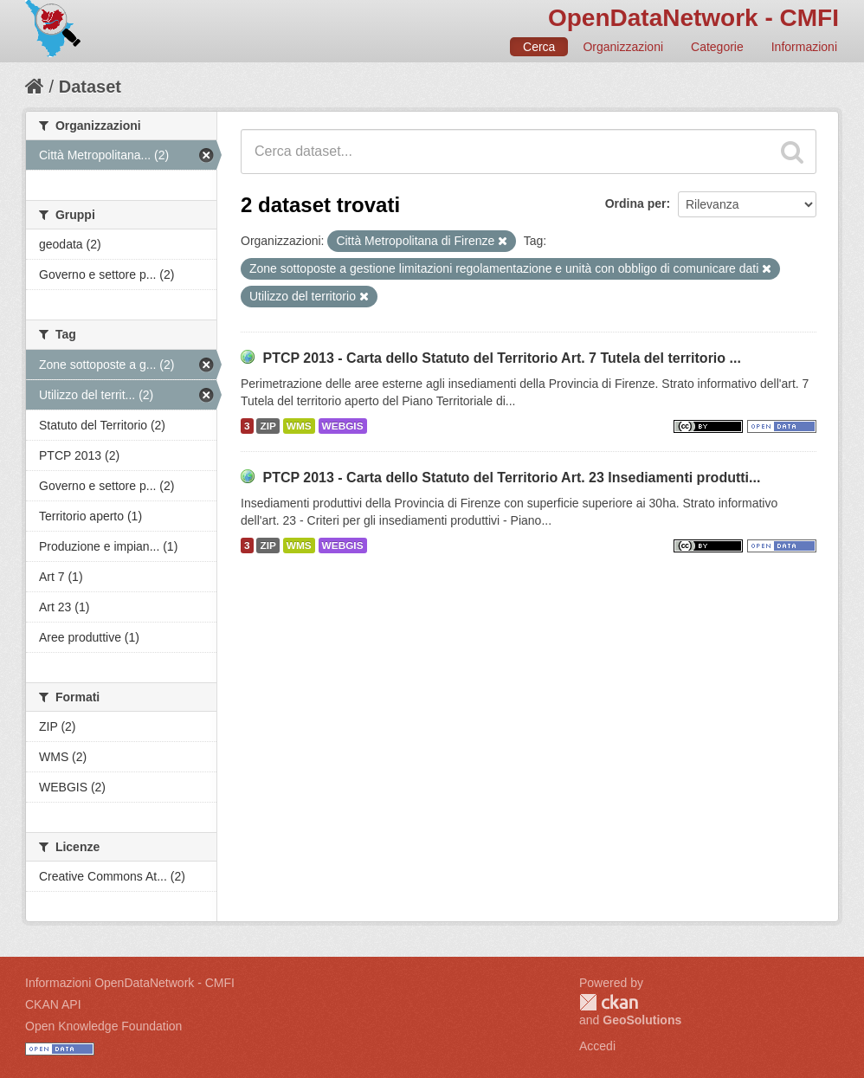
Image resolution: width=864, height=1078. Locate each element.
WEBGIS (343, 426)
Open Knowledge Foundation (103, 1026)
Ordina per (636, 203)
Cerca (539, 47)
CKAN (608, 1002)
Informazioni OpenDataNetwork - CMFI (130, 983)
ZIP (267, 426)
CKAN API (53, 1004)
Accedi (597, 1046)
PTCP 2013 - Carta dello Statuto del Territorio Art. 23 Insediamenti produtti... (511, 477)
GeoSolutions (642, 1020)
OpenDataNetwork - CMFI (693, 17)
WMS (299, 426)
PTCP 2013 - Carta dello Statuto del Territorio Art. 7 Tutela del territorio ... (501, 358)
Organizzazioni (623, 47)
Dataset (90, 86)
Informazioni (804, 47)
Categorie (717, 47)
